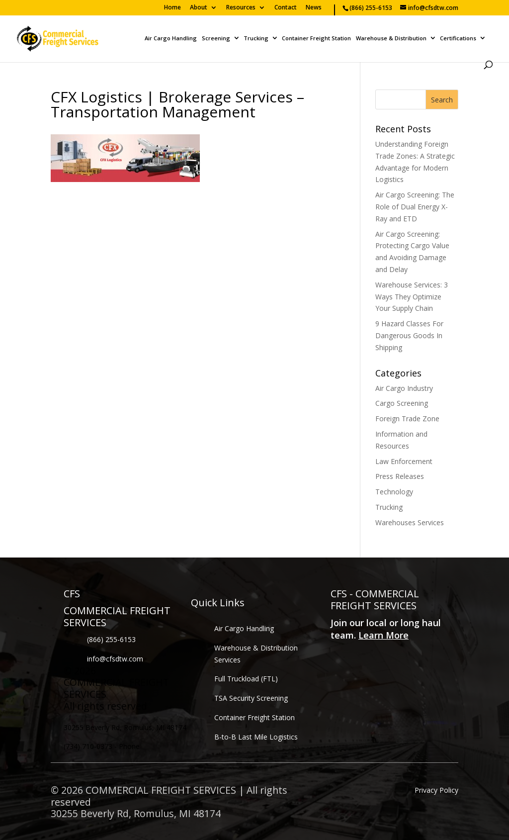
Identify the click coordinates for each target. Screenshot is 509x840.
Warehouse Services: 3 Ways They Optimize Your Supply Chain (411, 296)
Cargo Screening (401, 403)
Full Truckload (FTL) (246, 678)
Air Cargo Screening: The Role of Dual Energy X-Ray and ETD (414, 206)
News (314, 7)
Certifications (458, 38)
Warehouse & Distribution (391, 38)
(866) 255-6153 (111, 639)
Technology (394, 491)
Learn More (383, 635)
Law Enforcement (403, 461)
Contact (285, 7)
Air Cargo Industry (404, 388)
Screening (216, 38)
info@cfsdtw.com (115, 658)
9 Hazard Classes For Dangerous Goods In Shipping (409, 335)
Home (172, 7)
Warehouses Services (409, 522)
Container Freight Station (316, 38)
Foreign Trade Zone (407, 418)
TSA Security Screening (251, 698)
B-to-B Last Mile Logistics (256, 737)
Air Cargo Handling (171, 38)
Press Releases (399, 476)
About (198, 7)
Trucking (256, 38)
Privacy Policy (436, 790)
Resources (240, 7)
